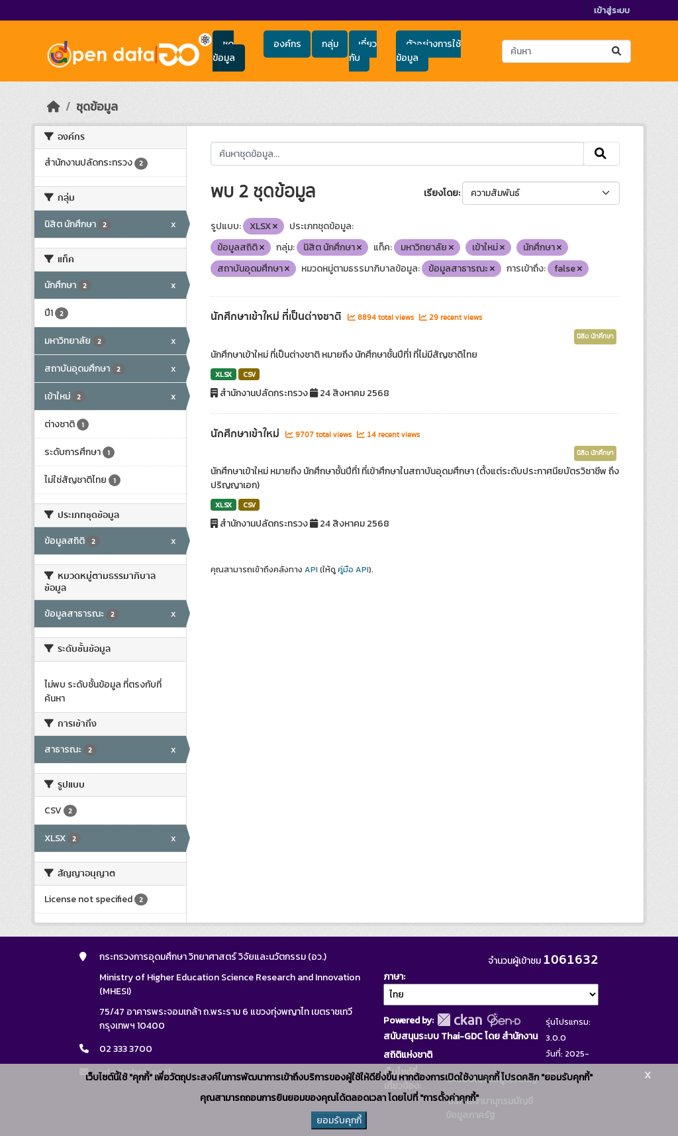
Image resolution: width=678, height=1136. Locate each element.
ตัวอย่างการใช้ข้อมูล (428, 51)
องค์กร (287, 44)
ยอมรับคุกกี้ (339, 1120)
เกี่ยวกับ (363, 51)
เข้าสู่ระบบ (612, 10)
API (311, 570)
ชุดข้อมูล (224, 51)
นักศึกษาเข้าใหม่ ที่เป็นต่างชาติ (277, 316)
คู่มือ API (353, 570)
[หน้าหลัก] (53, 106)
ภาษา (393, 977)
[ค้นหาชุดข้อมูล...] (566, 51)
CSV (249, 374)
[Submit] (617, 51)
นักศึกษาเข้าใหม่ (246, 433)
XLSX (223, 374)
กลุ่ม (330, 44)
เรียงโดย (441, 193)
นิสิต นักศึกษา (595, 336)
